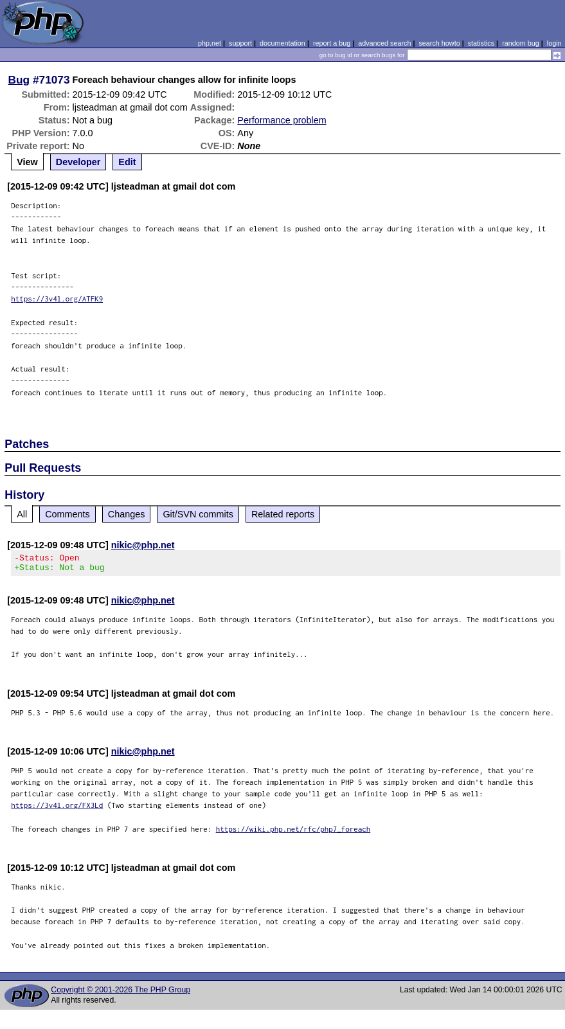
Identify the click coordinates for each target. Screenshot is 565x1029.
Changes (126, 514)
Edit (127, 162)
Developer (78, 162)
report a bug (331, 43)
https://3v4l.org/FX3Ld (57, 809)
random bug (520, 43)
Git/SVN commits (198, 514)
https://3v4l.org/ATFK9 (57, 298)
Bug (19, 79)
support (240, 43)
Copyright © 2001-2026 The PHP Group (120, 993)
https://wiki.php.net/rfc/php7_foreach (293, 832)
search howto (439, 43)
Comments (67, 514)
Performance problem (281, 120)
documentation (282, 43)
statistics (481, 43)
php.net (209, 43)
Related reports (282, 514)
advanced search (384, 43)
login (554, 43)
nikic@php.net (143, 545)
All (22, 514)
